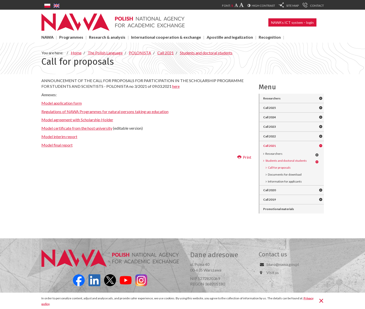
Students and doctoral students (286, 160)
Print (244, 157)
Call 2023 (269, 126)
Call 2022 (269, 136)
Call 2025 (269, 108)
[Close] (321, 300)
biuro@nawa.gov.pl (282, 264)
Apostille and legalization (230, 37)
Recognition (270, 37)
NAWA (47, 37)
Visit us (272, 272)
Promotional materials (278, 209)
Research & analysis (107, 37)
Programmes (71, 37)
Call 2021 (269, 146)
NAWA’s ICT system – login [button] (292, 22)
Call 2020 (269, 190)
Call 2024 (269, 117)
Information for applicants (285, 181)
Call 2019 (269, 199)
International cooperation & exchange (166, 37)
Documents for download (285, 174)
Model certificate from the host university (76, 128)
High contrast (263, 5)
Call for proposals (279, 167)
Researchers (272, 98)
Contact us (273, 254)
